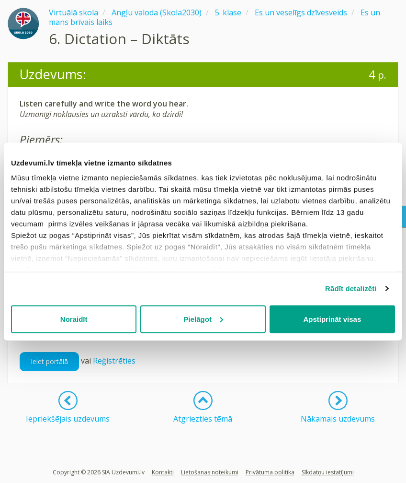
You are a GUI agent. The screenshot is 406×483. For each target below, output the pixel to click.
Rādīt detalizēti (350, 288)
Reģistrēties (114, 360)
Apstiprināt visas (332, 319)
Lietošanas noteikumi (209, 472)
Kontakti (163, 472)
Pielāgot (203, 319)
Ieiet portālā (49, 361)
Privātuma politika (270, 472)
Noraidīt (74, 319)
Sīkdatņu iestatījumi (328, 472)
